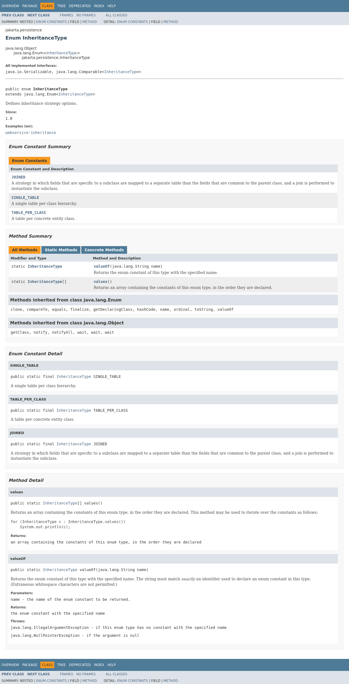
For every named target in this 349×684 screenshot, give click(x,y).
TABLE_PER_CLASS (28, 212)
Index (99, 6)
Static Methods (61, 250)
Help (111, 6)
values (101, 281)
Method (89, 22)
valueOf (102, 266)
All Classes (116, 15)
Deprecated (80, 6)
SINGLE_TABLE (25, 197)
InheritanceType (61, 53)
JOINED (18, 177)
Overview (10, 6)
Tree (61, 6)
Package (29, 6)
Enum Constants (51, 22)
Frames (66, 15)
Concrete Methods (104, 250)
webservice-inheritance (30, 132)
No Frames (86, 15)
